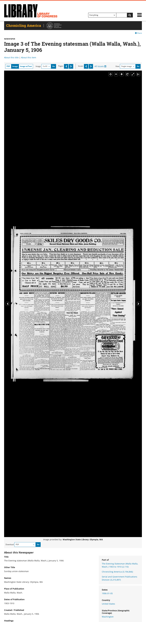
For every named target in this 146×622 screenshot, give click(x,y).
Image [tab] (15, 66)
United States (108, 603)
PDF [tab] (8, 66)
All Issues (100, 66)
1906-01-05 (107, 593)
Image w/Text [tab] (26, 66)
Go (53, 66)
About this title (11, 57)
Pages (60, 66)
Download (10, 544)
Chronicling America (117, 571)
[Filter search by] (102, 15)
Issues (80, 66)
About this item (28, 57)
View (117, 66)
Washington (108, 616)
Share (138, 33)
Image (38, 66)
